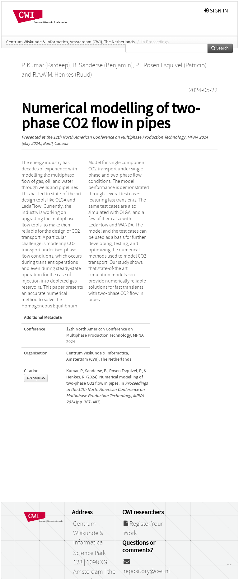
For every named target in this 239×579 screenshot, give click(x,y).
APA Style (36, 378)
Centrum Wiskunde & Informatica (88, 533)
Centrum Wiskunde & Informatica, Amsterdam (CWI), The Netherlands (70, 42)
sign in (216, 10)
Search (220, 48)
